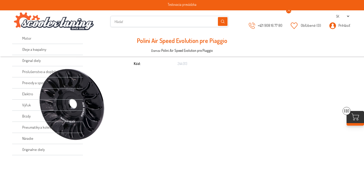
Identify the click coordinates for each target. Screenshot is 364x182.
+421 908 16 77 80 (270, 25)
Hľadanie (223, 21)
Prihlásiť (344, 25)
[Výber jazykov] (342, 16)
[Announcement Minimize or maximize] (288, 10)
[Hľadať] (169, 21)
